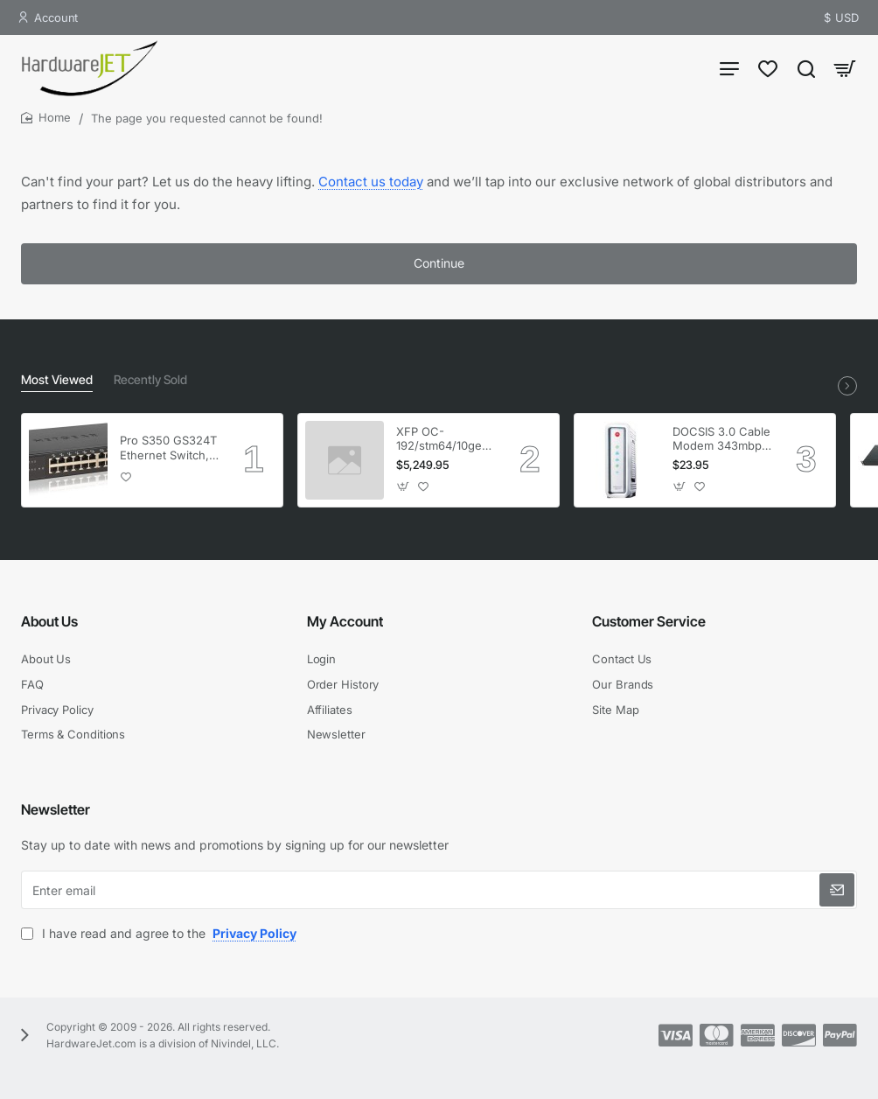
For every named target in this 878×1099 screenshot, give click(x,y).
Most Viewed (57, 379)
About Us (49, 621)
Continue (439, 263)
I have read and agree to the (160, 933)
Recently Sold (150, 379)
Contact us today (370, 181)
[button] (126, 477)
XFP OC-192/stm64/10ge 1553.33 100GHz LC (440, 439)
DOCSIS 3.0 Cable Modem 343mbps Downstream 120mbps (721, 439)
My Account (345, 621)
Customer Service (649, 621)
